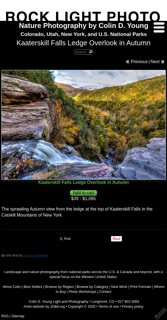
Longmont (99, 301)
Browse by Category (92, 287)
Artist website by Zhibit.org (44, 306)
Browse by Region (59, 287)
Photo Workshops (82, 292)
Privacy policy (132, 306)
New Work (119, 287)
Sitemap (18, 316)
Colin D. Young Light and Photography (58, 301)
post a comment (35, 255)
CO (111, 301)
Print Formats (140, 287)
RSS (5, 316)
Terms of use (109, 306)
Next (155, 61)
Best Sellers (33, 287)
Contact (105, 292)
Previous (139, 61)
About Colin (11, 287)
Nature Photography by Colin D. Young (83, 25)
